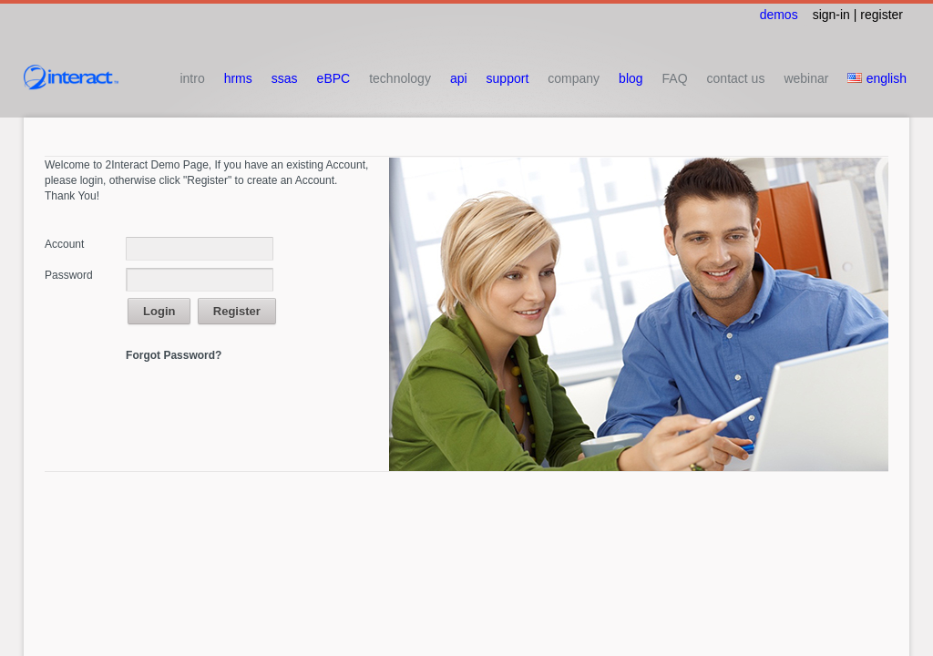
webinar (806, 78)
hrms (238, 78)
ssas (285, 78)
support (508, 78)
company (574, 78)
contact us (736, 78)
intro (191, 78)
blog (630, 78)
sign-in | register (858, 14)
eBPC (334, 78)
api (458, 78)
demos (779, 14)
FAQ (675, 78)
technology (400, 78)
